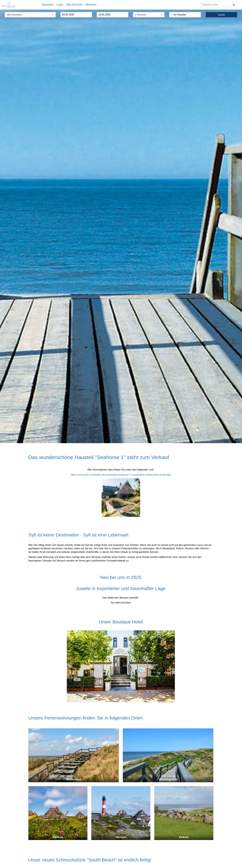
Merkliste (91, 4)
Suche (221, 14)
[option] (121, 226)
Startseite (47, 4)
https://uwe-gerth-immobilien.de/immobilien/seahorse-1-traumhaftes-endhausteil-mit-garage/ (121, 474)
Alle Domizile (74, 4)
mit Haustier (178, 14)
